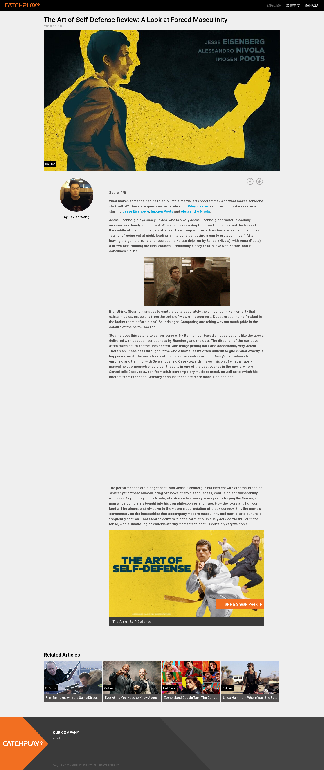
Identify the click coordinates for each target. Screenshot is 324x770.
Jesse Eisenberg (136, 211)
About (56, 738)
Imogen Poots (162, 211)
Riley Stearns (198, 206)
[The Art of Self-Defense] (186, 578)
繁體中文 (293, 5)
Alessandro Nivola (195, 211)
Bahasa (311, 5)
